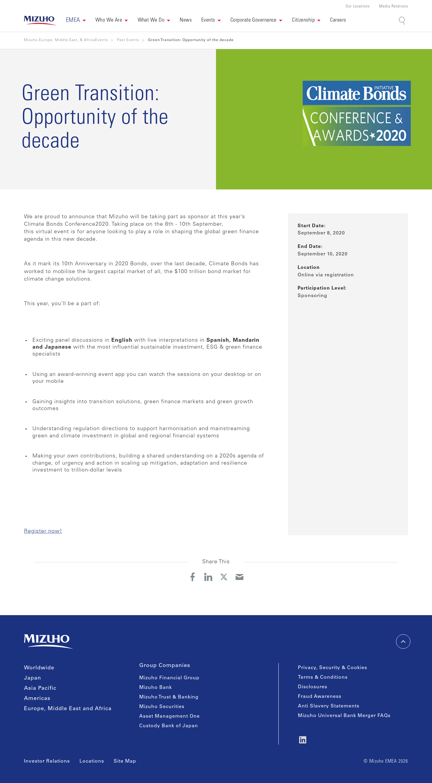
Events (208, 20)
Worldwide (39, 668)
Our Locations (358, 7)
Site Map (125, 761)
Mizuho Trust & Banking (169, 697)
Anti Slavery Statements (328, 706)
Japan (32, 678)
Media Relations (393, 7)
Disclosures (312, 687)
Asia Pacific (40, 688)
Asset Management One (169, 716)
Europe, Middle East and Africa (68, 709)
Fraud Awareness (319, 696)
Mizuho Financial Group (169, 678)
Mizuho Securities (161, 706)
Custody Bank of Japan (168, 726)
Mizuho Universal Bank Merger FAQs (344, 715)
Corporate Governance (253, 20)
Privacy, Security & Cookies (332, 667)
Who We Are (108, 20)
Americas (37, 698)
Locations (92, 761)
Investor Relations (47, 761)
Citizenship (303, 20)
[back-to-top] (403, 641)
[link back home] (40, 20)
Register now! (43, 531)
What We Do (151, 20)
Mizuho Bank (155, 687)
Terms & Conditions (323, 677)
